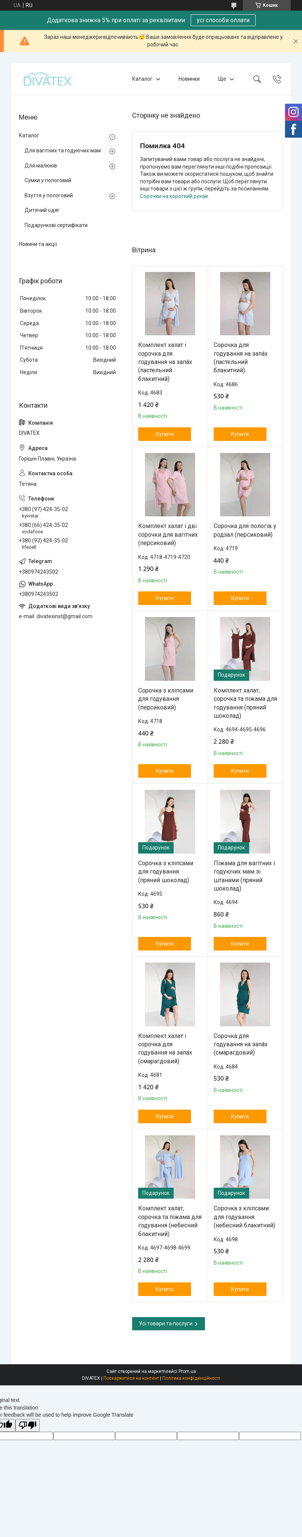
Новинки (189, 79)
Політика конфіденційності (191, 1378)
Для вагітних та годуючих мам (63, 150)
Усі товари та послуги (166, 1323)
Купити (165, 434)
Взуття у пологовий (49, 195)
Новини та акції (38, 244)
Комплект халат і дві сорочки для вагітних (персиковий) (168, 534)
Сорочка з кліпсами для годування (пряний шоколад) (165, 872)
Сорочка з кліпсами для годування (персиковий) (165, 699)
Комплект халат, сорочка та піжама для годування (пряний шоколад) (245, 703)
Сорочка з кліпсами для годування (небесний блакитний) (244, 1217)
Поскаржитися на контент (131, 1378)
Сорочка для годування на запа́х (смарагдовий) (241, 1044)
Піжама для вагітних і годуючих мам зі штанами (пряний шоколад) (244, 876)
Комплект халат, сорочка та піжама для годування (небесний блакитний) (170, 1221)
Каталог (142, 79)
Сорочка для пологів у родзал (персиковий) (245, 530)
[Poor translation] (27, 1425)
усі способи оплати (223, 20)
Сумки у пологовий (48, 180)
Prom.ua (187, 1371)
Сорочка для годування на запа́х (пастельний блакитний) (241, 357)
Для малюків (41, 166)
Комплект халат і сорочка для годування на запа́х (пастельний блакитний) (165, 361)
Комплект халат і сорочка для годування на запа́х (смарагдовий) (165, 1048)
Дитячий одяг (42, 210)
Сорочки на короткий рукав (174, 196)
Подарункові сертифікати (56, 225)
